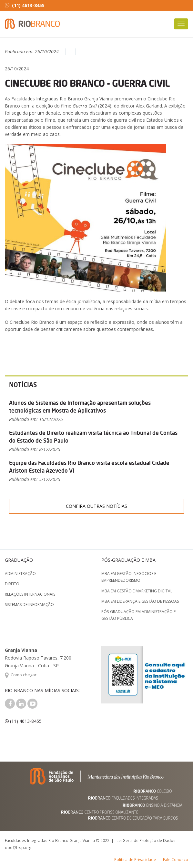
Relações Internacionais (30, 594)
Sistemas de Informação (29, 604)
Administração (20, 573)
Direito (12, 584)
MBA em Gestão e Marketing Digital (136, 591)
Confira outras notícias (96, 506)
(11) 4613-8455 (25, 5)
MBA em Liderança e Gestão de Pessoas (140, 601)
